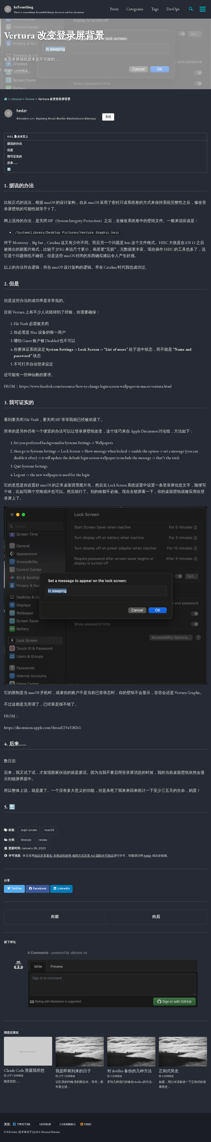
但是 (10, 150)
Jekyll (35, 1132)
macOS (49, 830)
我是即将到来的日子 (73, 1070)
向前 (55, 917)
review (43, 840)
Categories (125, 9)
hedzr (147, 856)
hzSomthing (49, 9)
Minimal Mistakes (50, 1132)
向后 (156, 917)
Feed (85, 1124)
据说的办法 (14, 144)
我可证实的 (14, 156)
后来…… (12, 163)
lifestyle (26, 840)
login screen (29, 830)
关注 (108, 117)
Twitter (21, 1124)
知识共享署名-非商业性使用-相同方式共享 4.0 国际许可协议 (74, 856)
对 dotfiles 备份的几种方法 (129, 1070)
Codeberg (65, 1124)
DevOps (163, 9)
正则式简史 (169, 1070)
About (183, 9)
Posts (105, 9)
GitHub (43, 1124)
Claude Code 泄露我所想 (24, 1070)
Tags (146, 9)
